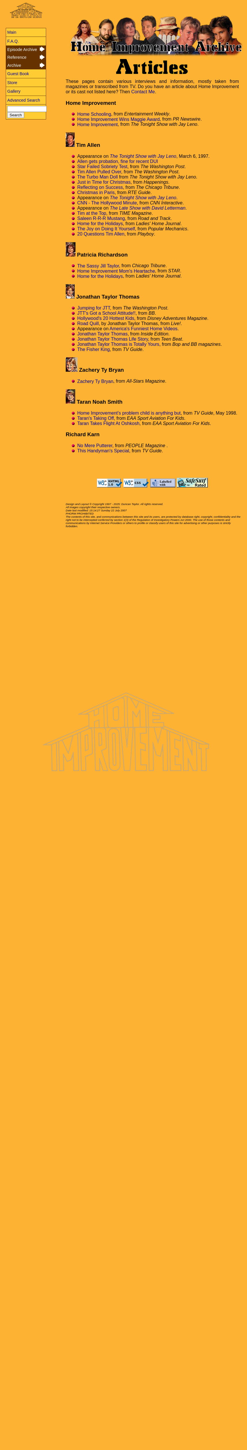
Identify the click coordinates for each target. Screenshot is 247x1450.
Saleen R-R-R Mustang (101, 218)
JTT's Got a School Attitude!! (106, 313)
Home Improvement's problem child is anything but (129, 413)
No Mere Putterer (94, 445)
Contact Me (143, 91)
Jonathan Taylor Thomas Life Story (112, 339)
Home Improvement (97, 124)
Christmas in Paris (96, 192)
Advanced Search (23, 100)
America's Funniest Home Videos (144, 328)
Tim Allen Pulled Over (99, 171)
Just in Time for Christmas (104, 182)
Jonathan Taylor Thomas (102, 333)
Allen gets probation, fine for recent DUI (117, 161)
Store (12, 82)
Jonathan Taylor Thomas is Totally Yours (118, 344)
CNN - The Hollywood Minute (107, 202)
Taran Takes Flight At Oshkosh (108, 423)
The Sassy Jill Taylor (98, 265)
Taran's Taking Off (95, 418)
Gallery (13, 91)
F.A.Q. (13, 41)
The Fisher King (93, 349)
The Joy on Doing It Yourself (106, 228)
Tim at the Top (91, 213)
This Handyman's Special (103, 450)
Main (11, 32)
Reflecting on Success (100, 187)
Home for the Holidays (100, 223)
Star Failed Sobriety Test (102, 166)
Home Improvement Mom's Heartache (116, 270)
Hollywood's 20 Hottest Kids (105, 318)
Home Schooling (94, 113)
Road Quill (88, 323)
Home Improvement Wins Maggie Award (118, 119)
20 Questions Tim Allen (101, 233)
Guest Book (18, 73)
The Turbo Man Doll (97, 176)
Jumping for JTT (93, 307)
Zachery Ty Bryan (95, 381)
